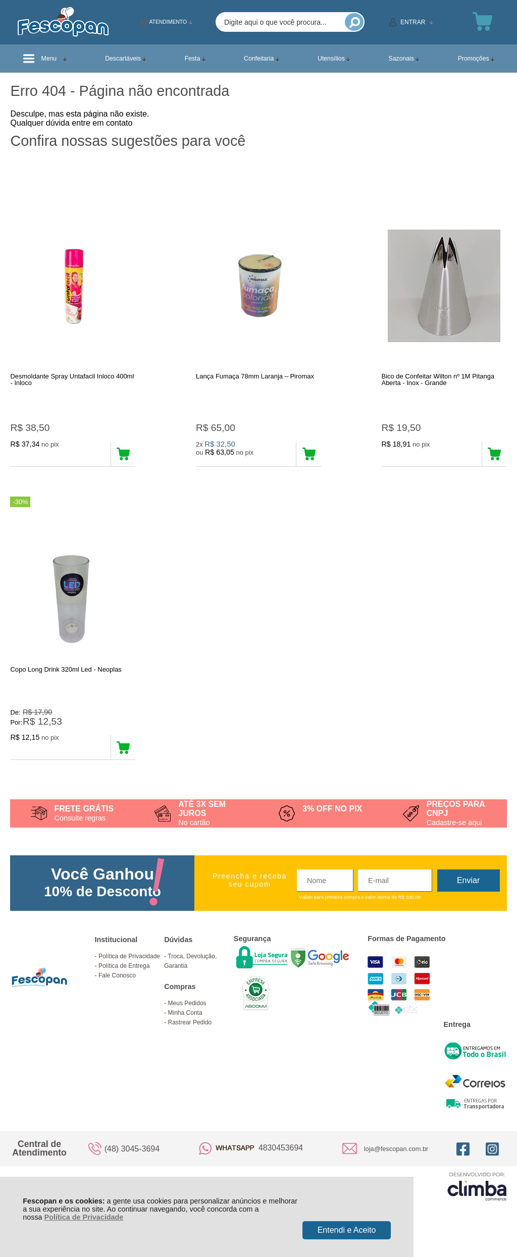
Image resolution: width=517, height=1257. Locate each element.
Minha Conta (185, 1023)
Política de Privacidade (84, 1217)
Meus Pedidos (187, 1013)
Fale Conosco (117, 986)
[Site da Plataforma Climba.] (477, 1197)
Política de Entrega (123, 976)
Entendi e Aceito (347, 1230)
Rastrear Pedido (190, 1032)
